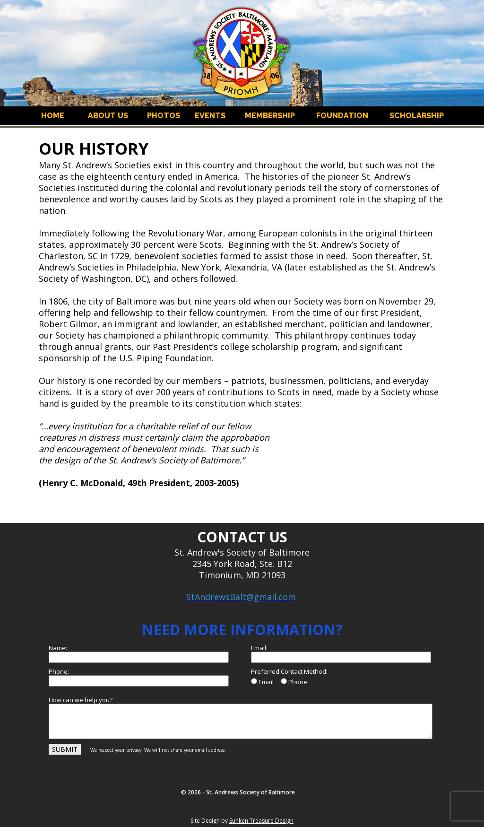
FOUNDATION (342, 115)
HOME (52, 115)
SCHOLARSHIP (416, 115)
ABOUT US (108, 115)
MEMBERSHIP (270, 115)
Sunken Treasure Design (261, 821)
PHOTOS (163, 115)
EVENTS (210, 115)
